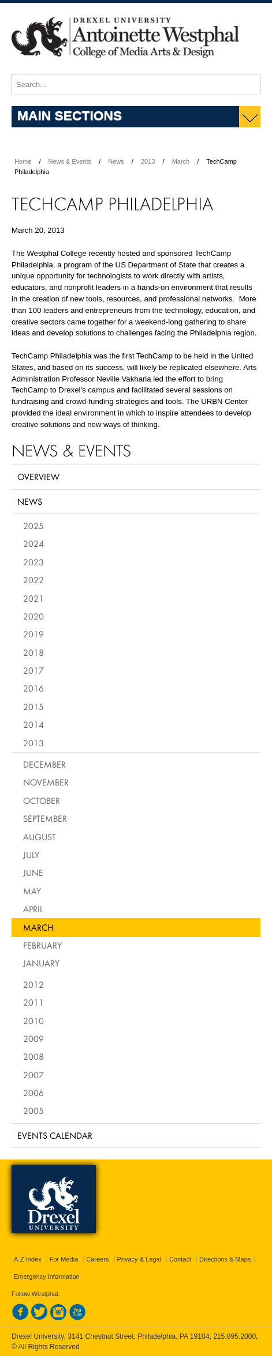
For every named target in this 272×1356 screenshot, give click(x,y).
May (32, 891)
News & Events (70, 161)
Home (22, 161)
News (116, 161)
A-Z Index (28, 1259)
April (33, 909)
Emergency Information (47, 1276)
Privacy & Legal (139, 1259)
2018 (33, 652)
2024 (33, 543)
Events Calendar (54, 1135)
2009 (33, 1038)
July (31, 854)
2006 (33, 1092)
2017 (33, 670)
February (42, 945)
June (33, 872)
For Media (64, 1259)
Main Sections (69, 115)
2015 (33, 706)
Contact (180, 1259)
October (41, 800)
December (44, 764)
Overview (38, 476)
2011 (33, 1002)
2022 (33, 580)
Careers (97, 1259)
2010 (33, 1020)
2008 (33, 1056)
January (41, 963)
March (181, 161)
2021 (33, 598)
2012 (33, 984)
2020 (33, 616)
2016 (33, 688)
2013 (148, 161)
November (46, 782)
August (39, 837)
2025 (33, 525)
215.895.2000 (234, 1336)
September (45, 818)
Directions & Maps (225, 1259)
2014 (33, 724)
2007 (33, 1075)
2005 (33, 1110)
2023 (33, 562)
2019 (33, 634)
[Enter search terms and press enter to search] (136, 84)
